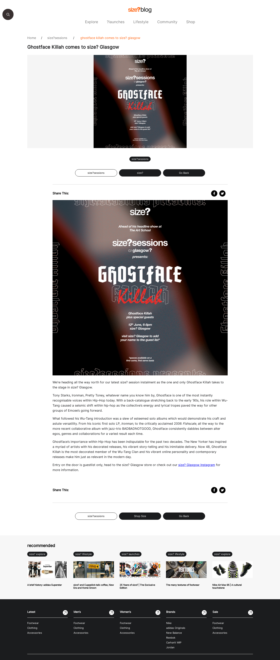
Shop (190, 21)
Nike (169, 623)
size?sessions (57, 38)
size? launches (131, 554)
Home (31, 38)
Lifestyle (140, 21)
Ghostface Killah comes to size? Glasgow (110, 38)
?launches (116, 21)
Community (167, 21)
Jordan (170, 647)
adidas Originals (175, 627)
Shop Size (140, 516)
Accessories (34, 632)
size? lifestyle (83, 554)
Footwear (33, 623)
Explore (91, 21)
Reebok (170, 637)
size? (140, 172)
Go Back (184, 172)
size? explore (37, 554)
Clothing (32, 627)
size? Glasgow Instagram (196, 465)
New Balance (174, 632)
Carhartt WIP (173, 642)
